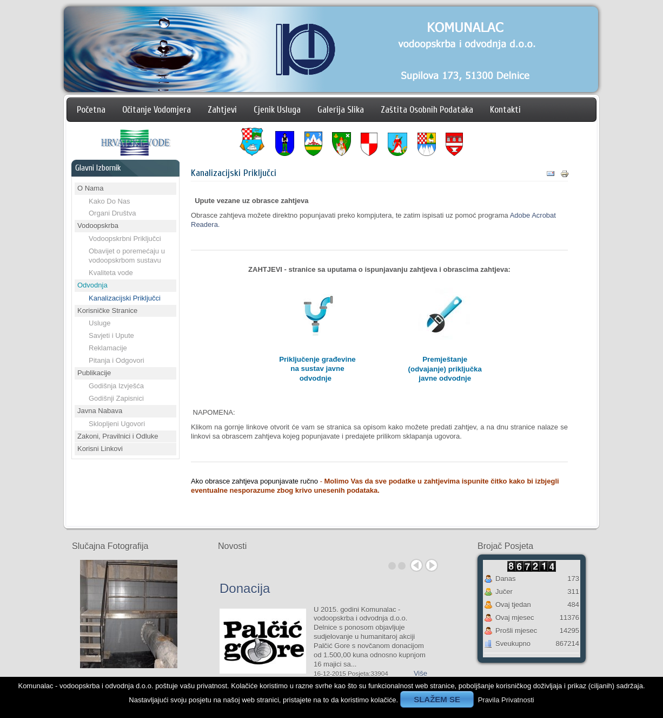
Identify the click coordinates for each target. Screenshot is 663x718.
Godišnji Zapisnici (116, 398)
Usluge (99, 323)
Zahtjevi (222, 110)
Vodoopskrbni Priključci (125, 238)
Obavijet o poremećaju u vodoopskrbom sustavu (127, 255)
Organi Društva (112, 213)
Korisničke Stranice (107, 310)
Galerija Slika (340, 110)
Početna (91, 110)
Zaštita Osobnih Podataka (427, 110)
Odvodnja (92, 285)
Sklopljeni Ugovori (117, 424)
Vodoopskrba (97, 225)
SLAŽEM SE (437, 699)
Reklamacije (108, 348)
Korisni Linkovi (100, 449)
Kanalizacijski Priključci (125, 298)
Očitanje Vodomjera (156, 110)
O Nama (90, 188)
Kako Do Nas (109, 201)
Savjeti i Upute (111, 335)
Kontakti (505, 110)
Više (420, 673)
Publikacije (94, 373)
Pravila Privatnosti (506, 700)
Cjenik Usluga (277, 110)
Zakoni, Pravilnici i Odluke (117, 436)
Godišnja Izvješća (116, 386)
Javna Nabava (99, 411)
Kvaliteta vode (111, 273)
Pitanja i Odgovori (116, 360)
